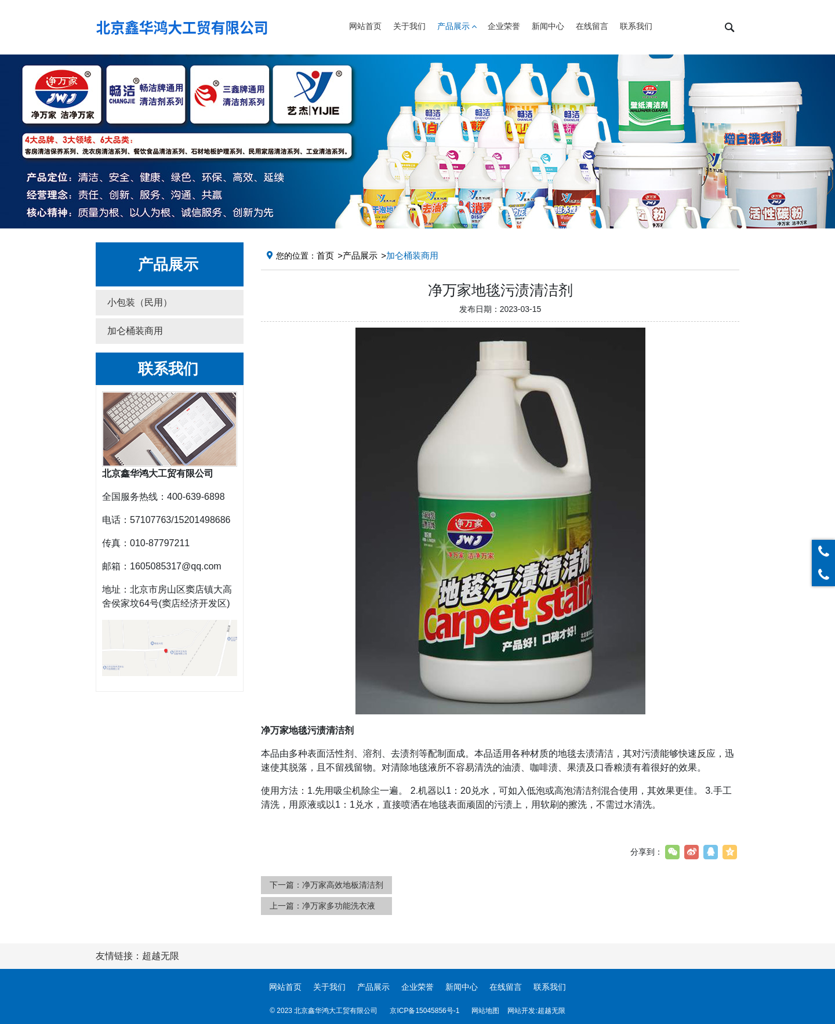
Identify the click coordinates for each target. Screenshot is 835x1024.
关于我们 (329, 987)
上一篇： (322, 905)
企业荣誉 (417, 987)
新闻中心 (461, 987)
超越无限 (551, 1011)
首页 (325, 255)
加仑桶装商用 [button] (135, 331)
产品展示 (360, 255)
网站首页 (285, 987)
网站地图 (485, 1011)
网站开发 (521, 1011)
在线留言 (505, 987)
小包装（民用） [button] (139, 302)
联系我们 (549, 987)
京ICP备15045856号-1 (424, 1011)
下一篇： (326, 884)
